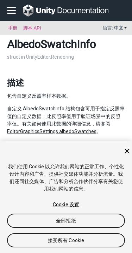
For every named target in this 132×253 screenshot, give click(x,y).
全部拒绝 (66, 220)
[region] (66, 197)
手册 (12, 28)
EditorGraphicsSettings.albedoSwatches (51, 131)
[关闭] (127, 151)
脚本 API (32, 28)
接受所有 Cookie (66, 240)
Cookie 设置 (66, 204)
